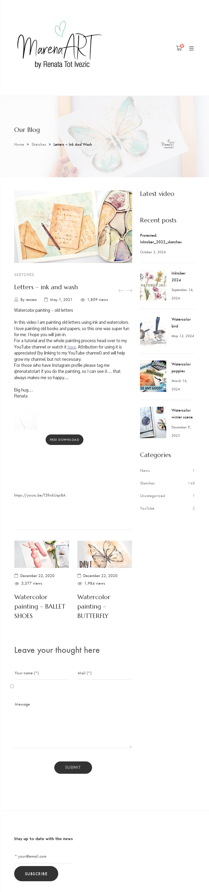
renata (31, 299)
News (145, 470)
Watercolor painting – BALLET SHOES (39, 606)
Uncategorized (152, 495)
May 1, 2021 (61, 299)
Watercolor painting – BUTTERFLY (93, 606)
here (72, 347)
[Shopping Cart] (179, 48)
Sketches (38, 144)
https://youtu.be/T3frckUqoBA (40, 495)
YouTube (147, 508)
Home (19, 144)
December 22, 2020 (37, 575)
